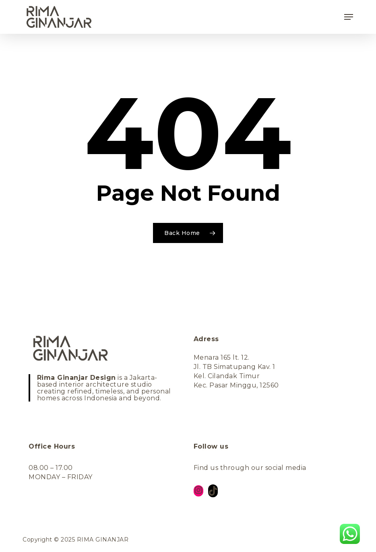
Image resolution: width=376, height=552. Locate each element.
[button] (348, 17)
